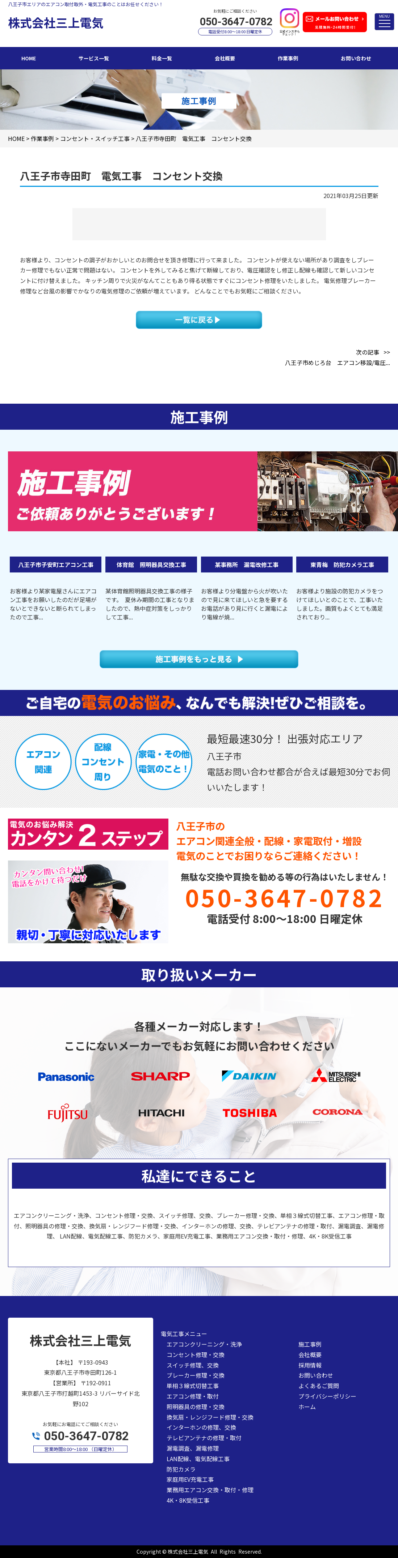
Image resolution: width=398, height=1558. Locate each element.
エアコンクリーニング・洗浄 (204, 1344)
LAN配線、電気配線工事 (198, 1458)
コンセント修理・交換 (196, 1354)
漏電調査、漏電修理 (193, 1448)
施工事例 (310, 1344)
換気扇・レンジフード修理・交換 (210, 1417)
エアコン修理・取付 (193, 1396)
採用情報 (310, 1365)
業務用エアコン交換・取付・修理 (210, 1489)
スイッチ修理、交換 (193, 1365)
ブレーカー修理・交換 (196, 1375)
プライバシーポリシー (327, 1396)
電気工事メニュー (184, 1333)
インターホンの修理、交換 (201, 1427)
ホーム (307, 1406)
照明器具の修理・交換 (196, 1406)
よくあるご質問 (318, 1385)
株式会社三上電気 (188, 1551)
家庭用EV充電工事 (190, 1479)
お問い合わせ (315, 1375)
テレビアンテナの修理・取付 (204, 1437)
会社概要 (310, 1354)
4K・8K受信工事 (188, 1500)
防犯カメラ (181, 1469)
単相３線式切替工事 (193, 1385)
